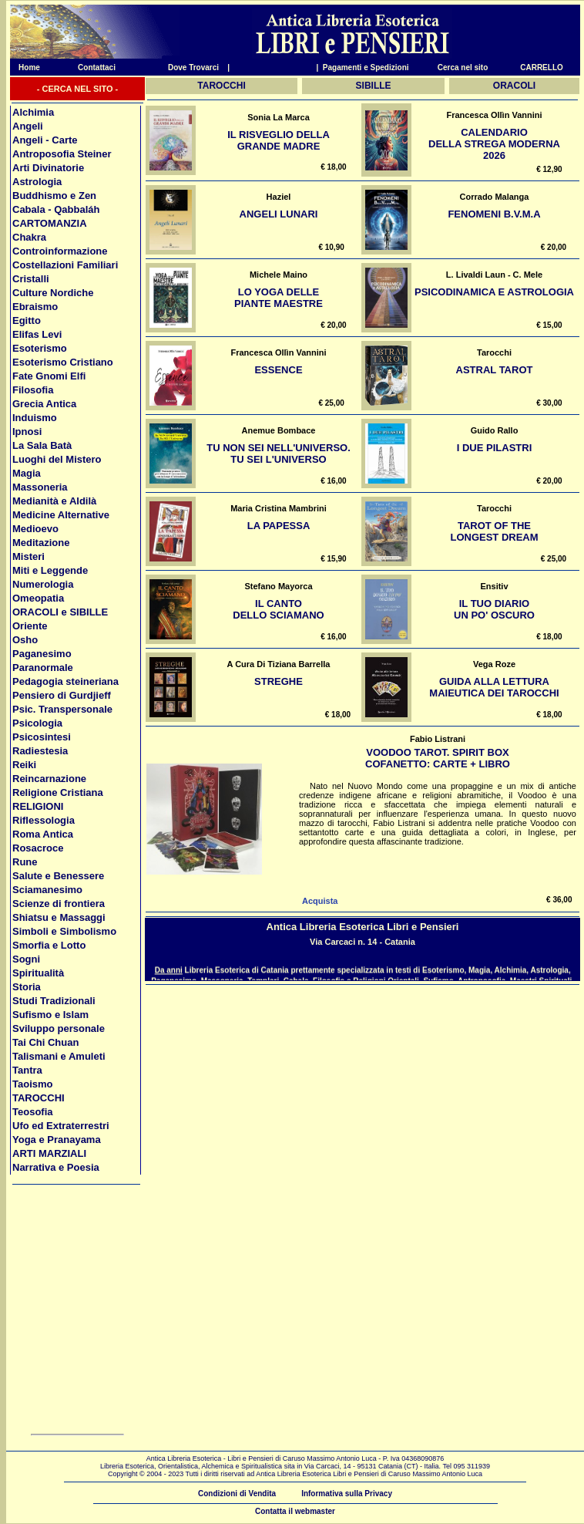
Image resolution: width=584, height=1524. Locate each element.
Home (25, 67)
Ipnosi (27, 431)
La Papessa (278, 525)
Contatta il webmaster (295, 1511)
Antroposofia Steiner (62, 154)
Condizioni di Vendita (237, 1493)
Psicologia (37, 723)
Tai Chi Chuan (45, 1042)
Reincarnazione (49, 778)
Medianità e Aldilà (54, 501)
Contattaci (97, 67)
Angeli (27, 126)
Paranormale (42, 667)
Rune (25, 862)
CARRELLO (541, 67)
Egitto (26, 320)
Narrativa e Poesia (55, 1167)
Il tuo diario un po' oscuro (494, 609)
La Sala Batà (42, 445)
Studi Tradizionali (54, 1000)
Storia (26, 987)
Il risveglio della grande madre (278, 140)
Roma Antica (42, 834)
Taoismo (32, 1084)
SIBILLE (373, 85)
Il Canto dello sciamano (278, 609)
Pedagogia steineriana (65, 681)
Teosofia (32, 1112)
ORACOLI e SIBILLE (60, 612)
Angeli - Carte (45, 140)
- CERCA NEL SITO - (78, 88)
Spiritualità (38, 973)
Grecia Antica (44, 404)
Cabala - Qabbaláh (55, 209)
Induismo (34, 417)
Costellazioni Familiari (65, 265)
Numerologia (42, 584)
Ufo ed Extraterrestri (60, 1125)
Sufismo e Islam (50, 1014)
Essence (278, 370)
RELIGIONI (37, 806)
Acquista (319, 900)
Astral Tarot (494, 370)
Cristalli (30, 279)
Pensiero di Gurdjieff (61, 695)
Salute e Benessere (58, 876)
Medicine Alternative (60, 515)
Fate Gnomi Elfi (49, 376)
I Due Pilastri (494, 447)
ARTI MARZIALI (49, 1153)
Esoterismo (39, 348)
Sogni (26, 959)
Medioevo (35, 528)
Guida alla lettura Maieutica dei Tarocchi (494, 687)
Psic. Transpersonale (62, 709)
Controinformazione (60, 251)
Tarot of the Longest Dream (494, 531)
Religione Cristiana (57, 792)
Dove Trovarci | (199, 67)
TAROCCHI (38, 1098)
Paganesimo (42, 653)
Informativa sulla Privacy (346, 1493)
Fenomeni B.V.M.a (494, 214)
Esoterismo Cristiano (62, 362)
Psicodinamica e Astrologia (494, 292)
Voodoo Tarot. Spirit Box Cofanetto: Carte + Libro (437, 758)
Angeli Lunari (279, 214)
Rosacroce (37, 848)
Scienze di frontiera (58, 903)
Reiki (24, 764)
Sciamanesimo (47, 889)
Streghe (278, 681)
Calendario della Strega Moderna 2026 (494, 143)
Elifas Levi (37, 334)
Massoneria (40, 487)
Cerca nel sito (463, 67)
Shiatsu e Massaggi (59, 917)
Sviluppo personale (58, 1028)
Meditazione (40, 542)
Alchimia (33, 112)
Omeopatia (38, 598)
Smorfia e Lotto (49, 945)
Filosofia (32, 390)
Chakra (29, 237)
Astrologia (37, 181)
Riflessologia (43, 820)
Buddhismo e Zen (54, 195)
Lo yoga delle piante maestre (278, 297)
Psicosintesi (41, 737)
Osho (25, 640)
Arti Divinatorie (48, 168)
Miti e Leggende (50, 570)
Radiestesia (40, 751)
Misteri (28, 556)
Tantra (27, 1070)
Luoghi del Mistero (57, 459)
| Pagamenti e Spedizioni (362, 67)
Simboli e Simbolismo (64, 931)
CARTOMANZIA (49, 223)
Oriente (30, 626)
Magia (26, 473)
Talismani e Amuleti (59, 1056)
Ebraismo (35, 306)
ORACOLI (514, 85)
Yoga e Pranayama (56, 1139)
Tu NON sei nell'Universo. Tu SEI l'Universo (278, 453)
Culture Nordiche (52, 292)
